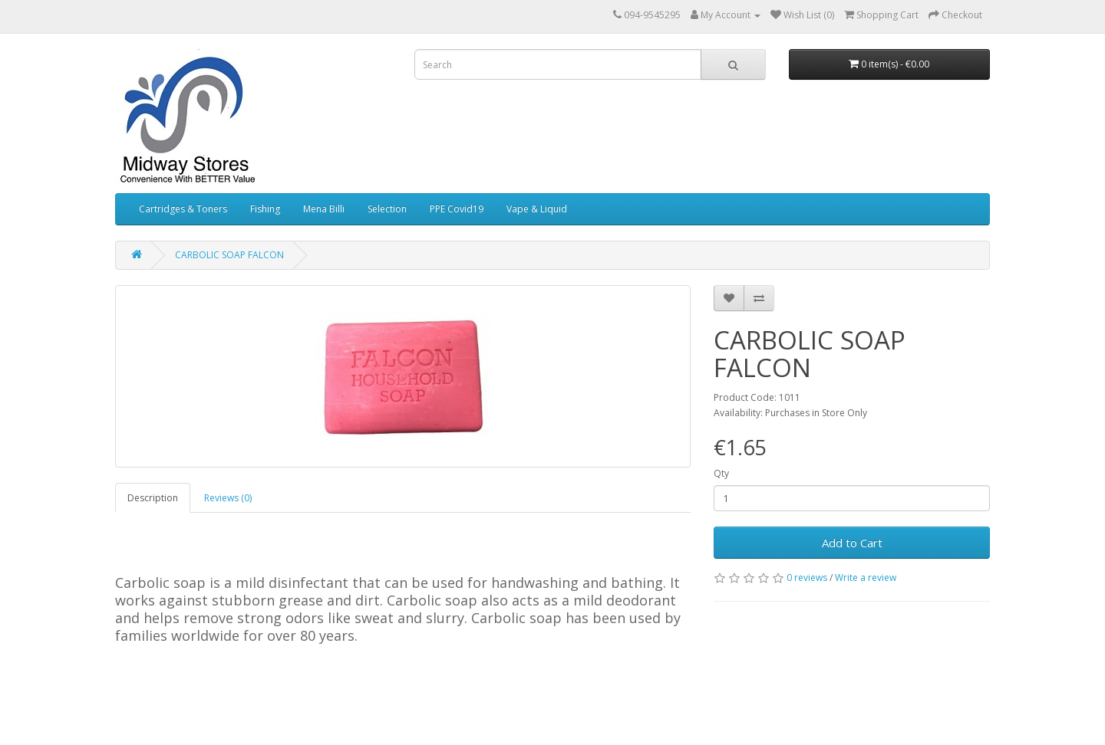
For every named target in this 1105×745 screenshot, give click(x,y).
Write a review (865, 577)
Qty (721, 473)
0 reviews (807, 577)
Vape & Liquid (536, 208)
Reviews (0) (228, 497)
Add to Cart (852, 542)
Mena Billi (324, 208)
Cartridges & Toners (183, 208)
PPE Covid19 (456, 208)
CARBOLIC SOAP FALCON (229, 254)
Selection (387, 208)
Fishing (265, 208)
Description (152, 497)
